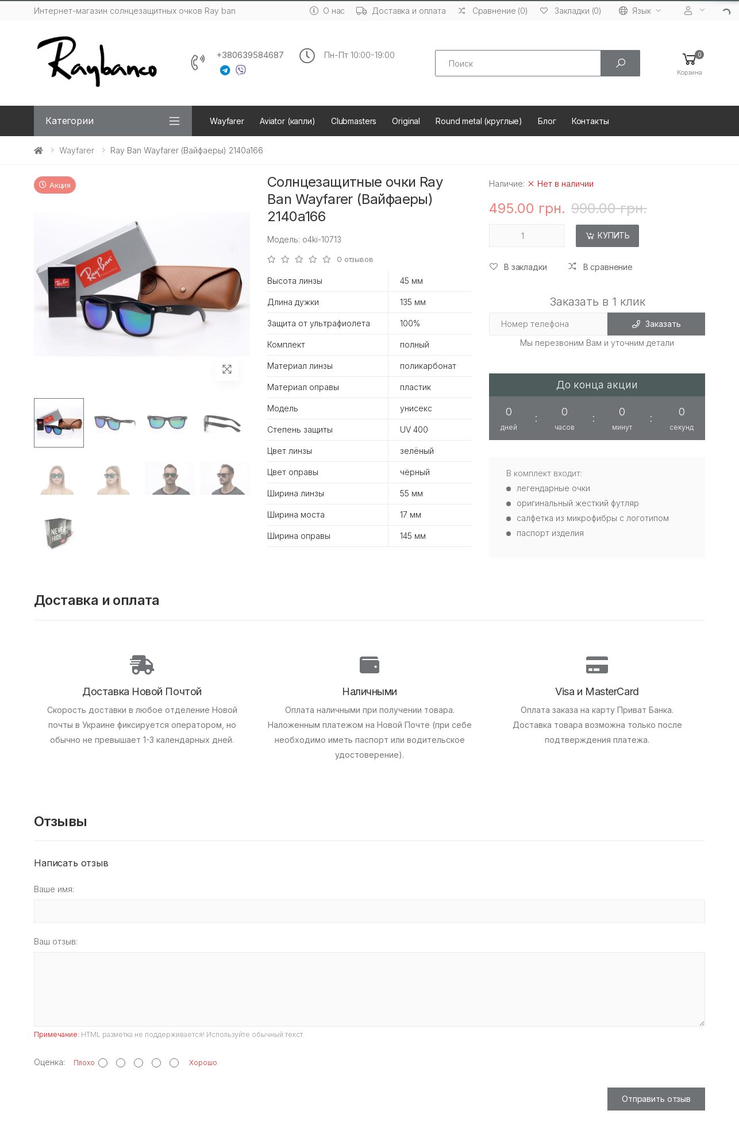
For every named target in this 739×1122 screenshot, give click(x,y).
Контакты (590, 121)
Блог (547, 121)
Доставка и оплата (401, 11)
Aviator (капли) (287, 121)
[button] (689, 63)
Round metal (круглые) (479, 121)
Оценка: (49, 1062)
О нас (327, 11)
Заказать (656, 324)
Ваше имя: (54, 889)
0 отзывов (355, 259)
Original (406, 121)
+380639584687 (250, 55)
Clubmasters (353, 121)
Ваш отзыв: (56, 941)
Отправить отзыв (656, 1099)
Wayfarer (227, 121)
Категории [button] (69, 120)
